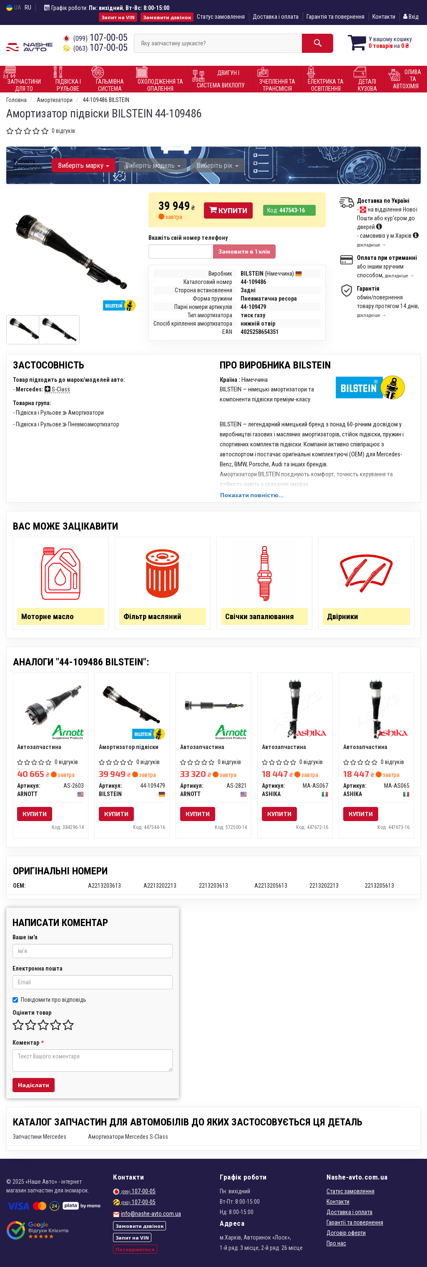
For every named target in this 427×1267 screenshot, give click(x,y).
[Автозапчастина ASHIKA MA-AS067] (295, 708)
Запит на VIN (118, 17)
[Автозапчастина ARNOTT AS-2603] (51, 705)
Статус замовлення (221, 16)
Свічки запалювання (259, 616)
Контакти (383, 16)
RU (28, 7)
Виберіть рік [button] (217, 165)
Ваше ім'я (25, 937)
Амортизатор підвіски (128, 747)
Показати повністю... (252, 494)
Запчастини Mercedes (39, 1136)
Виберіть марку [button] (83, 165)
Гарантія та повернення (335, 16)
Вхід (411, 16)
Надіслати (33, 1084)
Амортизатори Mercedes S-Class (128, 1136)
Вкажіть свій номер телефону (188, 237)
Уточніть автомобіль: (28, 164)
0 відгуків (63, 130)
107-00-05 (95, 37)
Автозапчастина (40, 747)
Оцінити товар (32, 1012)
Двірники (343, 616)
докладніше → (371, 245)
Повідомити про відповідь (49, 999)
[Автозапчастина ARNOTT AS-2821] (213, 705)
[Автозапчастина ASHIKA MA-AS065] (376, 708)
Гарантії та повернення (355, 1222)
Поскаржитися (135, 1249)
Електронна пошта (38, 968)
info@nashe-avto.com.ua (151, 1213)
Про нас (336, 1243)
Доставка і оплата (276, 16)
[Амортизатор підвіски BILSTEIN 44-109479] (132, 705)
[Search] (317, 43)
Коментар (28, 1042)
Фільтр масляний (152, 616)
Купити (228, 210)
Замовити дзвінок (167, 17)
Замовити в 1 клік (244, 251)
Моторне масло (48, 616)
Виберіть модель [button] (153, 165)
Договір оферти (346, 1233)
